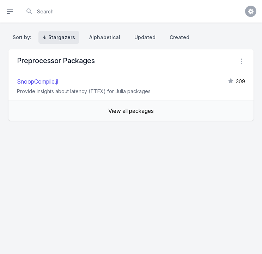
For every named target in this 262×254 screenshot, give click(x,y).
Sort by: (23, 37)
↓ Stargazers (59, 37)
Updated (145, 37)
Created (179, 37)
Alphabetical (104, 37)
